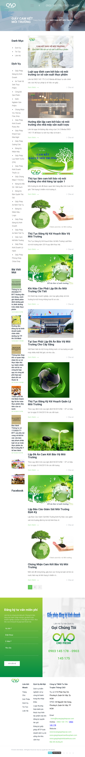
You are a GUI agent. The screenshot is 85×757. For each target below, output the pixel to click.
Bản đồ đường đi (56, 742)
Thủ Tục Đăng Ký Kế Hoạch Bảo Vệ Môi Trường (49, 235)
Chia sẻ (70, 87)
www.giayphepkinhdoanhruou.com (63, 738)
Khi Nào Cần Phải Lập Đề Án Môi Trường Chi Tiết (47, 290)
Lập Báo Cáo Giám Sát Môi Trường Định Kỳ (48, 511)
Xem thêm (33, 87)
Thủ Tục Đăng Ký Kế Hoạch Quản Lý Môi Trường (49, 403)
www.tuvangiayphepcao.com (60, 732)
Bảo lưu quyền (41, 750)
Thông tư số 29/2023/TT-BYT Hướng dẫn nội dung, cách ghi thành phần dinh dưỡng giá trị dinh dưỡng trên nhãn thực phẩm (18, 299)
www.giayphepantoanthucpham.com (63, 735)
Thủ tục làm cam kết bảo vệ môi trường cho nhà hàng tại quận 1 (47, 180)
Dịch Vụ (45, 20)
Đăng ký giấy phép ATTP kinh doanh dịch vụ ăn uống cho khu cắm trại (39, 733)
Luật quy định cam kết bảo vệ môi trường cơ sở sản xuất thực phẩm (48, 73)
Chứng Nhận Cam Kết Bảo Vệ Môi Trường (48, 566)
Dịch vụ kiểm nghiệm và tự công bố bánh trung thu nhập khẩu (38, 695)
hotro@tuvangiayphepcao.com (62, 719)
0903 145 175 (62, 722)
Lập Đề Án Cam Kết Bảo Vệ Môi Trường (47, 456)
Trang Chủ (37, 20)
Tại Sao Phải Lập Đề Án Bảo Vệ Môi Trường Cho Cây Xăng (49, 343)
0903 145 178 (58, 651)
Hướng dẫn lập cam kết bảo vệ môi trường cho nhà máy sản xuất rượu (48, 123)
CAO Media (51, 750)
